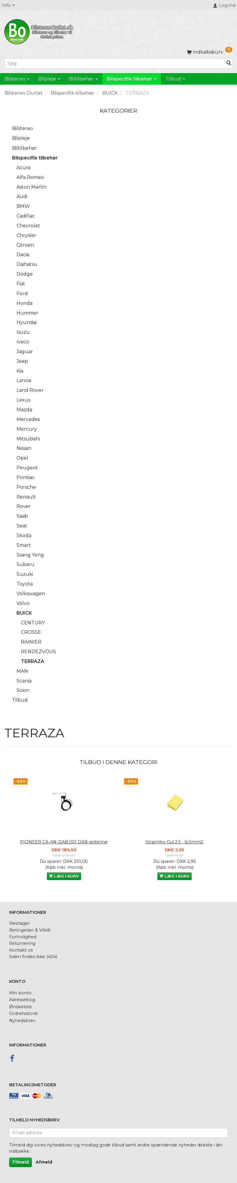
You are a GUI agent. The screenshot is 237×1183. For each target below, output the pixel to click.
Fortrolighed (22, 937)
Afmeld (44, 1162)
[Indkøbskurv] (209, 52)
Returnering (22, 943)
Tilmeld (20, 1162)
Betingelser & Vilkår (30, 930)
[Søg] (228, 63)
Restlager (19, 923)
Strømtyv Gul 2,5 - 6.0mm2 (174, 842)
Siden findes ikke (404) (33, 956)
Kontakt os (21, 950)
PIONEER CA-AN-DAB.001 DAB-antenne (64, 842)
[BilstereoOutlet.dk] (39, 30)
